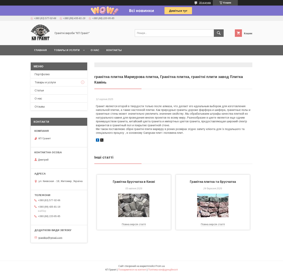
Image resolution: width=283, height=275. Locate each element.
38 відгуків (205, 2)
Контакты (114, 50)
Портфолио (42, 74)
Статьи (39, 90)
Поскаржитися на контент (132, 269)
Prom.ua (160, 266)
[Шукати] (219, 33)
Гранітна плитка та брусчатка (213, 181)
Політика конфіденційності (163, 269)
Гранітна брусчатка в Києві (134, 181)
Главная (40, 50)
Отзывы (40, 106)
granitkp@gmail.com (50, 237)
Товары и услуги (67, 50)
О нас (95, 50)
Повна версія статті (134, 224)
